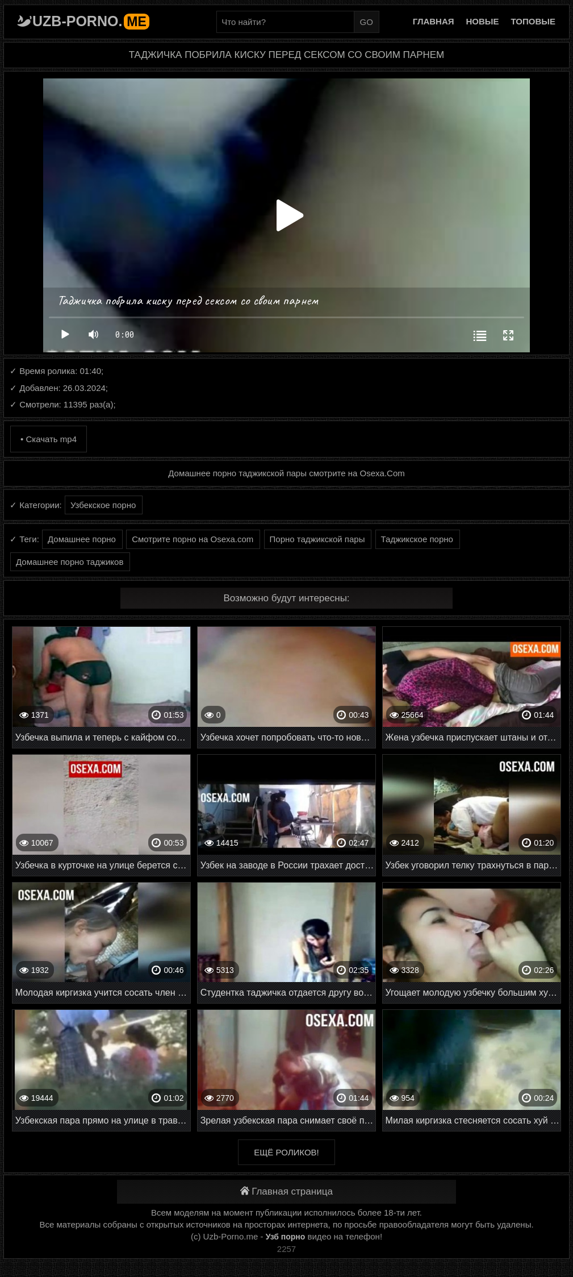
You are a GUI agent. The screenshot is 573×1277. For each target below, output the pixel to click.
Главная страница (286, 1191)
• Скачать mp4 (48, 439)
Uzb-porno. (90, 21)
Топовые (533, 21)
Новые (482, 21)
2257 (286, 1249)
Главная (433, 21)
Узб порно (286, 1236)
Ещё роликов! (286, 1152)
